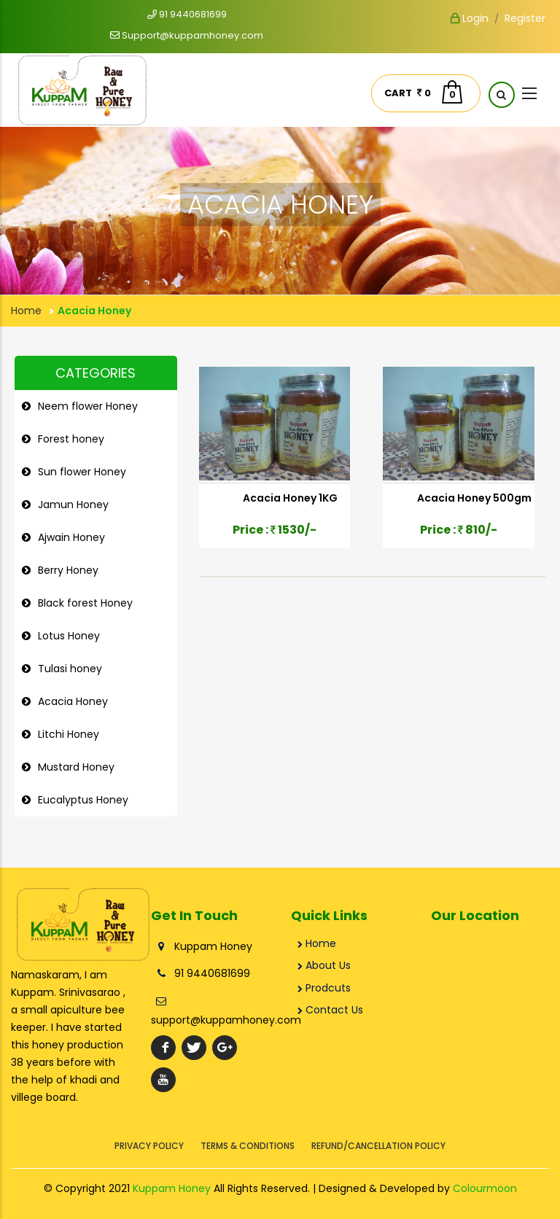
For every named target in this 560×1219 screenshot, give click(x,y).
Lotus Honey (69, 635)
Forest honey (71, 439)
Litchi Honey (68, 734)
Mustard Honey (76, 767)
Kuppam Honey (172, 1188)
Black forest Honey (85, 603)
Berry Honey (68, 570)
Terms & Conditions (248, 1146)
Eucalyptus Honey (83, 799)
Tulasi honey (70, 668)
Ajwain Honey (71, 537)
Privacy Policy (149, 1146)
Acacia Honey (73, 701)
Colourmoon (485, 1188)
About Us (324, 965)
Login (470, 18)
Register (525, 18)
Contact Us (330, 1009)
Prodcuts (324, 988)
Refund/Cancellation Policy (378, 1146)
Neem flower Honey (88, 406)
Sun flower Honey (82, 471)
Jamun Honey (73, 504)
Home (26, 310)
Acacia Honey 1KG (290, 498)
